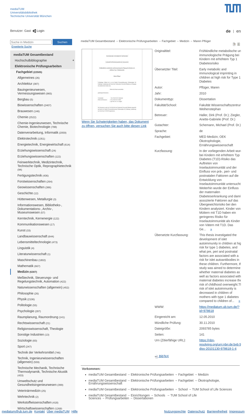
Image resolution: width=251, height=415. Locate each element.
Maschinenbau (31, 260)
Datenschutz (196, 411)
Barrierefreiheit (217, 411)
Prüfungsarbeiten (117, 398)
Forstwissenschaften (34, 181)
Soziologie (27, 340)
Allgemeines (28, 77)
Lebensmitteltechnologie (37, 242)
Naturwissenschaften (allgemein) (43, 287)
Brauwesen (28, 111)
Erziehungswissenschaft (36, 150)
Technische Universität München (31, 16)
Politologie (27, 305)
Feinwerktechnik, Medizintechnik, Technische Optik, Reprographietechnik (44, 165)
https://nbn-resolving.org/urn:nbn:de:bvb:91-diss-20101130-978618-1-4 (221, 344)
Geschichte (27, 193)
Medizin (27, 271)
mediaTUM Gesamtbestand (33, 54)
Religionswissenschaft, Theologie (40, 328)
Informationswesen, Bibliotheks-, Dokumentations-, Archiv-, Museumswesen (39, 208)
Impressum (237, 411)
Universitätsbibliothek (23, 12)
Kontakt (39, 411)
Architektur (28, 83)
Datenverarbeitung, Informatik (41, 132)
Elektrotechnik (31, 138)
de (228, 31)
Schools (160, 395)
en (238, 31)
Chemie (26, 117)
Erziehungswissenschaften (39, 156)
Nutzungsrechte (175, 411)
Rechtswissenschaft (33, 323)
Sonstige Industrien (33, 334)
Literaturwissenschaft (33, 254)
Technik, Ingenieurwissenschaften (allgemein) (40, 360)
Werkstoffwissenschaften (37, 402)
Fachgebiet (29, 72)
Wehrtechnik (27, 396)
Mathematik (28, 266)
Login (38, 31)
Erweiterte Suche (21, 46)
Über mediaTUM (58, 411)
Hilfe (74, 411)
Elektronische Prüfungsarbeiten (38, 66)
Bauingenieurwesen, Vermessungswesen (34, 91)
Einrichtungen (140, 395)
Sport (24, 346)
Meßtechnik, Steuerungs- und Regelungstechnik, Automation (41, 279)
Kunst (24, 230)
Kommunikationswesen (36, 224)
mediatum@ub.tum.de (17, 411)
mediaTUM (17, 9)
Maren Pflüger (202, 41)
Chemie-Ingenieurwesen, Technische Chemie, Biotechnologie (42, 125)
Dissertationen (143, 398)
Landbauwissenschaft (35, 236)
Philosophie (28, 293)
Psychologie (29, 311)
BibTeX (162, 356)
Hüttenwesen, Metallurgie (36, 199)
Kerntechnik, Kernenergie (38, 218)
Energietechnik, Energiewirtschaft (43, 144)
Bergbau (25, 99)
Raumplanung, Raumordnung (41, 317)
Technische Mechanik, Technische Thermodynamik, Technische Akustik (42, 371)
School (183, 389)
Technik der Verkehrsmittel (39, 352)
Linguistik (25, 248)
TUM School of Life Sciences (212, 389)
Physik (26, 299)
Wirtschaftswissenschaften (39, 408)
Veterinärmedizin (31, 390)
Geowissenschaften (34, 187)
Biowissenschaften (34, 105)
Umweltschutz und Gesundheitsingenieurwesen (40, 382)
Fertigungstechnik (33, 175)
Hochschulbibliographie (31, 60)
